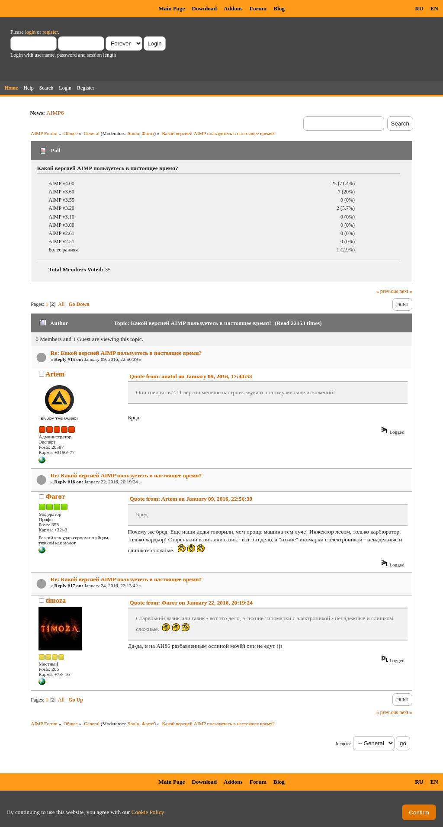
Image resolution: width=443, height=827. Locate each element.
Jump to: (343, 743)
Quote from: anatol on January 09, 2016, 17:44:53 (191, 376)
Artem (54, 374)
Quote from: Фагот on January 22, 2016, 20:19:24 (191, 602)
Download (204, 8)
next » (405, 291)
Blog (279, 8)
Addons (233, 8)
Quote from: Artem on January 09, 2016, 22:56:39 (191, 499)
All (61, 304)
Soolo (133, 133)
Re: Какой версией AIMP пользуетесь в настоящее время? (126, 353)
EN (434, 8)
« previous (387, 291)
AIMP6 (55, 112)
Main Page (171, 8)
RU (419, 8)
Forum (258, 8)
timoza (56, 600)
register (50, 32)
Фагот (147, 133)
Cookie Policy (148, 812)
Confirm (419, 812)
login (30, 32)
